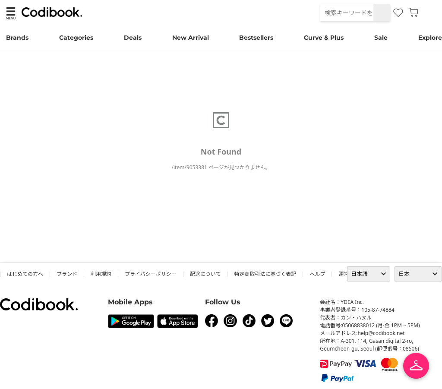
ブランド (67, 274)
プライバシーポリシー (151, 274)
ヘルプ (317, 274)
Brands (17, 37)
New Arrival (190, 37)
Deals (133, 37)
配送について (205, 274)
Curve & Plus (324, 37)
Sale (381, 37)
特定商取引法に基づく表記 (265, 274)
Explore (430, 37)
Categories (76, 37)
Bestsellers (256, 37)
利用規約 (101, 274)
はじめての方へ (25, 274)
